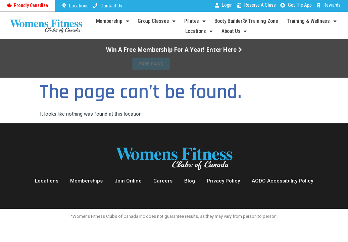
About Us (234, 31)
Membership (112, 21)
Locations (199, 31)
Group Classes (157, 21)
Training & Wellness (311, 21)
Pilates (195, 21)
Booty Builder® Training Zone (246, 21)
